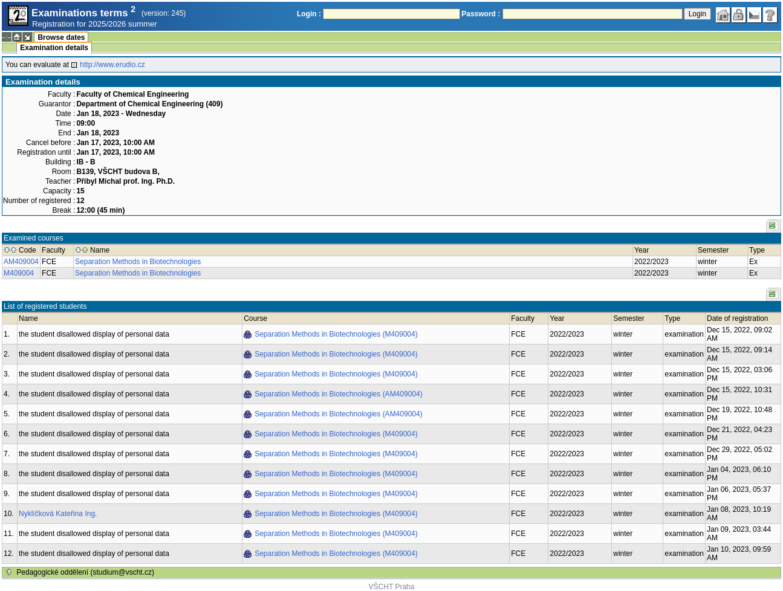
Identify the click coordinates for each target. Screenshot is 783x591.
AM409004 (21, 261)
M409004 (19, 273)
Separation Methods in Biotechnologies (138, 261)
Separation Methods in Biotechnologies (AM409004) (339, 394)
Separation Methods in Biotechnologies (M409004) (336, 334)
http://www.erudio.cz (112, 64)
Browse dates (61, 37)
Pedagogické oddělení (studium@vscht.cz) (85, 572)
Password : (480, 14)
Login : (309, 14)
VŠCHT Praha (392, 587)
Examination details (54, 48)
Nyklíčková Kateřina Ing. (58, 513)
